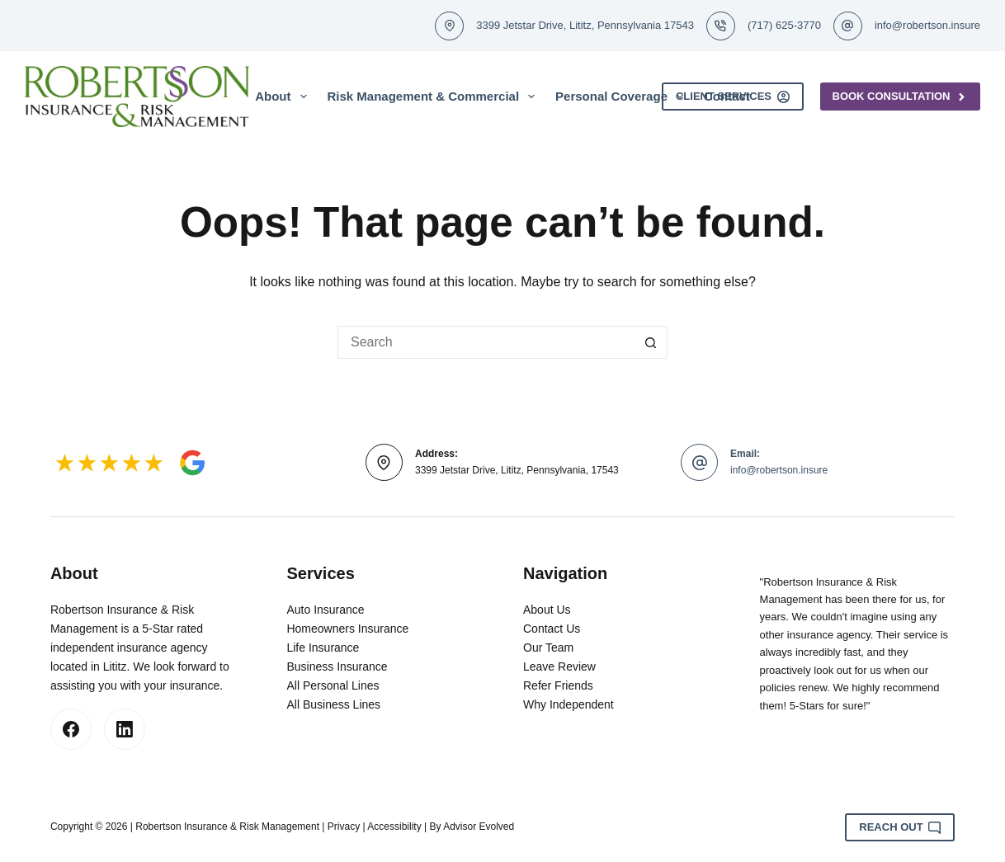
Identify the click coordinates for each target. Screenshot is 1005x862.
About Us (547, 609)
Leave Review (559, 666)
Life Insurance (322, 647)
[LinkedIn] (124, 729)
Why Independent (568, 704)
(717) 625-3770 (784, 25)
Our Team (548, 647)
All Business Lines (333, 704)
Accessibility (394, 826)
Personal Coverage (622, 96)
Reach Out (900, 827)
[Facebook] (71, 729)
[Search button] (651, 342)
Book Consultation (901, 96)
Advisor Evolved (478, 826)
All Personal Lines (332, 685)
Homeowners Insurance (347, 628)
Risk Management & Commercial (435, 96)
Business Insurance (336, 666)
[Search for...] (486, 342)
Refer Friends (558, 685)
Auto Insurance (325, 609)
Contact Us (551, 628)
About (284, 96)
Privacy (344, 826)
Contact (727, 96)
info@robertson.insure (927, 25)
